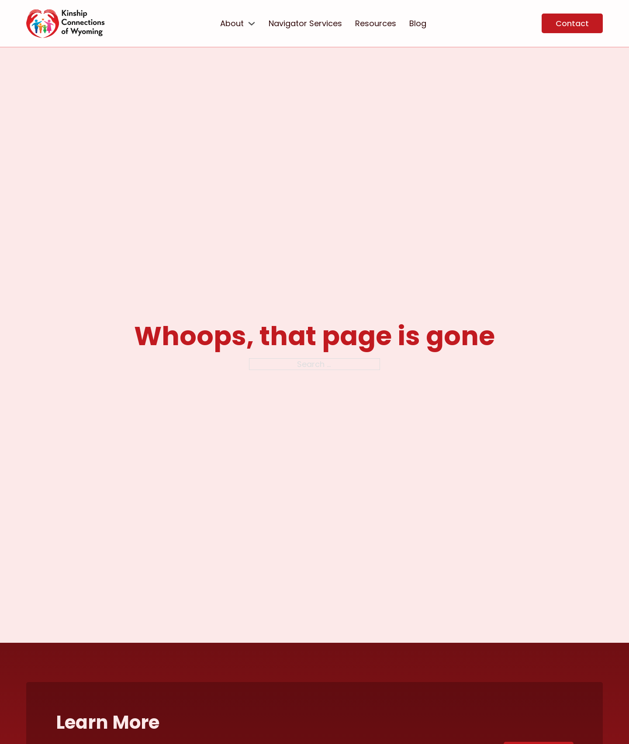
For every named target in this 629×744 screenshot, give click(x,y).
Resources (375, 23)
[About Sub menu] (252, 23)
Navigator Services (305, 23)
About (232, 23)
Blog (417, 23)
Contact (572, 23)
